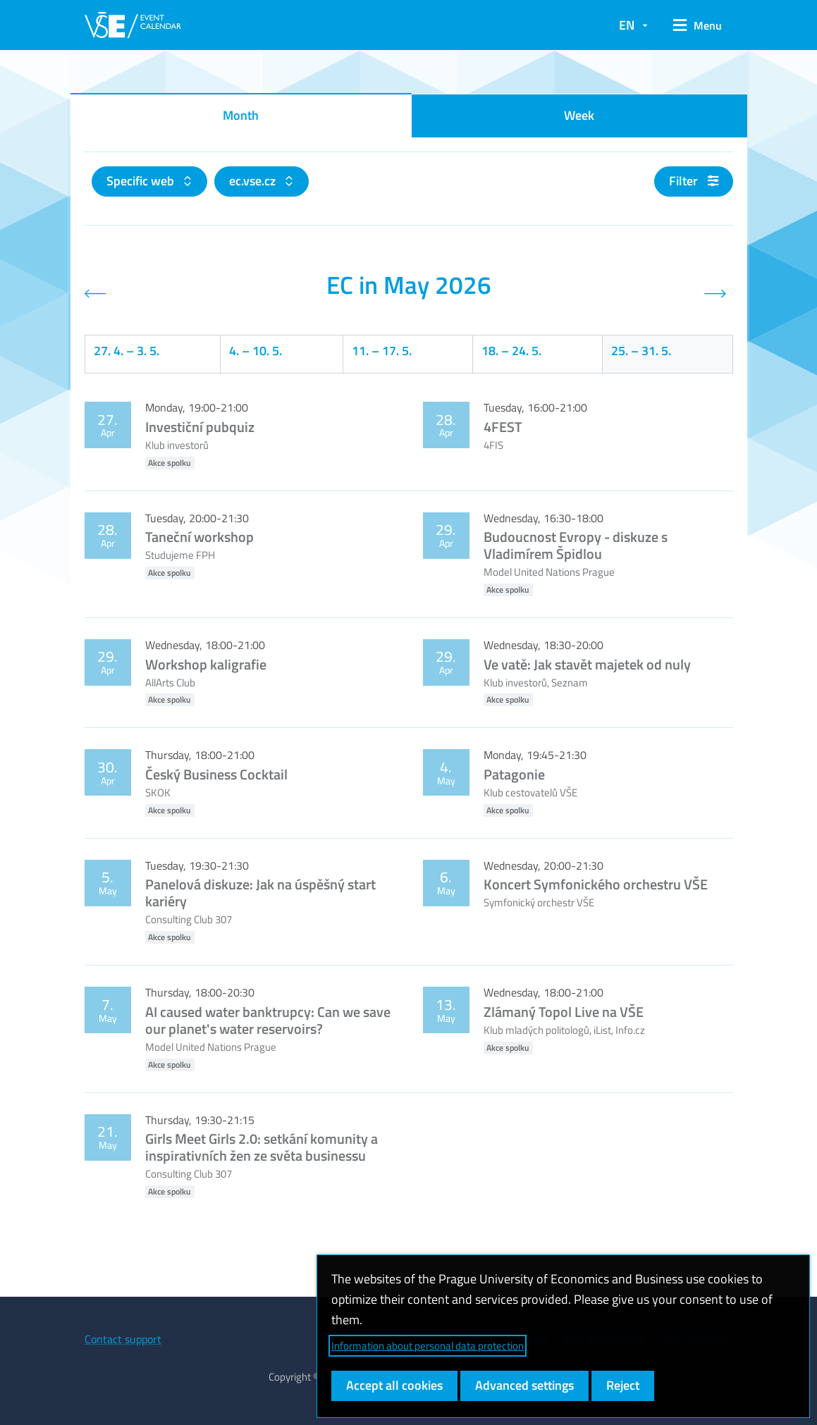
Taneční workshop (199, 537)
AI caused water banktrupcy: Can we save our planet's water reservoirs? (268, 1020)
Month (241, 115)
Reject (622, 1385)
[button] (697, 25)
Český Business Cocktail (216, 774)
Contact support (123, 1339)
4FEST (503, 427)
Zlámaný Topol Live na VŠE (564, 1012)
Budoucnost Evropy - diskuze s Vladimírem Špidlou (576, 545)
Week (579, 115)
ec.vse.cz (253, 180)
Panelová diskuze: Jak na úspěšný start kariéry (260, 892)
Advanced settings (524, 1385)
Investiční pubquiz (199, 427)
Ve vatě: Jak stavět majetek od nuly (587, 664)
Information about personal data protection (427, 1346)
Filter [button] (693, 180)
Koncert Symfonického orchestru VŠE (596, 884)
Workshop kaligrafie (205, 664)
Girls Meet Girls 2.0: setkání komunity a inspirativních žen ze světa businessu (261, 1147)
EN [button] (626, 25)
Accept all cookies (394, 1385)
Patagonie (514, 774)
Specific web (141, 180)
